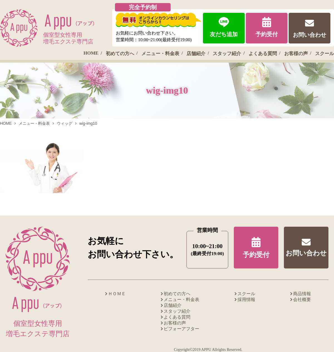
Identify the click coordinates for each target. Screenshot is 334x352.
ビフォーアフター (181, 328)
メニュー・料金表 (160, 53)
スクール (324, 53)
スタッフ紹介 (227, 53)
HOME (91, 53)
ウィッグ (64, 123)
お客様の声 (296, 53)
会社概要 (302, 299)
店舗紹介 (195, 53)
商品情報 (302, 293)
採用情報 (246, 299)
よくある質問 (263, 53)
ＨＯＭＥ (117, 293)
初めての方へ (120, 53)
